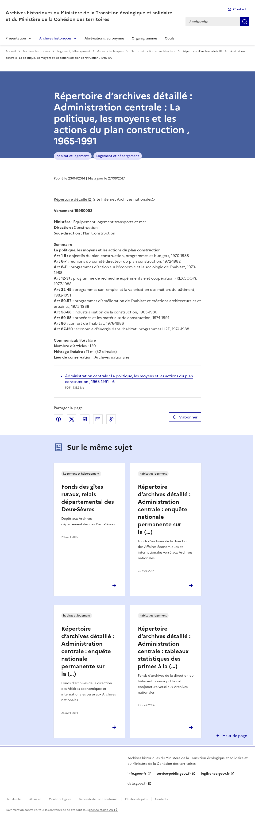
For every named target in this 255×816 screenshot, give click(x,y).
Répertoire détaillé (70, 199)
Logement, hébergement (73, 51)
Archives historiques (55, 38)
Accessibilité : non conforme (98, 799)
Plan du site (13, 799)
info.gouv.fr (137, 773)
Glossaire (35, 799)
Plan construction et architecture (153, 51)
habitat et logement (73, 155)
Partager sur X (71, 419)
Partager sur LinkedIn (84, 419)
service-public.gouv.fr (174, 773)
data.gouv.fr (137, 783)
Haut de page (234, 735)
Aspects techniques (110, 51)
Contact (240, 9)
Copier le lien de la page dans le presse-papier (111, 419)
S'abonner (185, 417)
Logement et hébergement (117, 155)
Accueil (11, 51)
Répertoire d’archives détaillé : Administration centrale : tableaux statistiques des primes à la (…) (164, 648)
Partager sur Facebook (58, 419)
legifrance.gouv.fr (215, 773)
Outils (169, 38)
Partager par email (98, 419)
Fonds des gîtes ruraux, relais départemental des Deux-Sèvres (87, 498)
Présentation (16, 38)
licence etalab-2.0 (101, 810)
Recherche (244, 21)
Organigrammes (144, 38)
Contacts (161, 799)
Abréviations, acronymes (104, 38)
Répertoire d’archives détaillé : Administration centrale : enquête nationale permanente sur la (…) (164, 509)
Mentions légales (60, 799)
